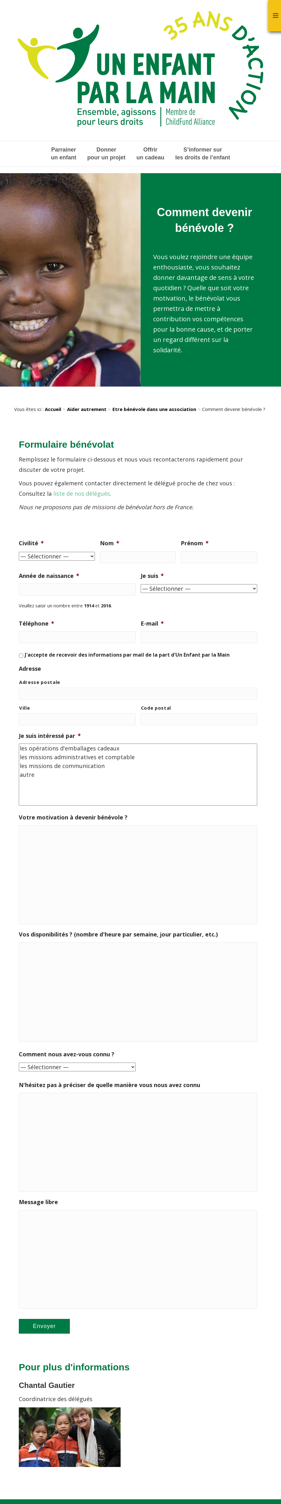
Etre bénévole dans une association (154, 409)
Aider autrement (87, 409)
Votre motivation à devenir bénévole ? (73, 817)
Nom (109, 543)
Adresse (30, 668)
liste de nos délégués (81, 493)
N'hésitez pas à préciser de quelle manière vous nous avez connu (109, 1087)
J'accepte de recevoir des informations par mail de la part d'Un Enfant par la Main (127, 654)
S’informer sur (202, 154)
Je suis (152, 575)
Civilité (31, 543)
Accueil (53, 409)
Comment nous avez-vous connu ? (66, 1056)
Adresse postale (39, 682)
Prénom (195, 543)
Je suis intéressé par (50, 735)
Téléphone (36, 623)
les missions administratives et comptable (138, 756)
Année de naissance (49, 575)
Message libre (38, 1205)
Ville (24, 707)
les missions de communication (138, 765)
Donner (106, 154)
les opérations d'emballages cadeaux (138, 748)
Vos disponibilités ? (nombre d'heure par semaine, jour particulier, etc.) (118, 935)
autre (138, 774)
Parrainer (63, 154)
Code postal (156, 707)
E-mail (152, 623)
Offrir (150, 154)
